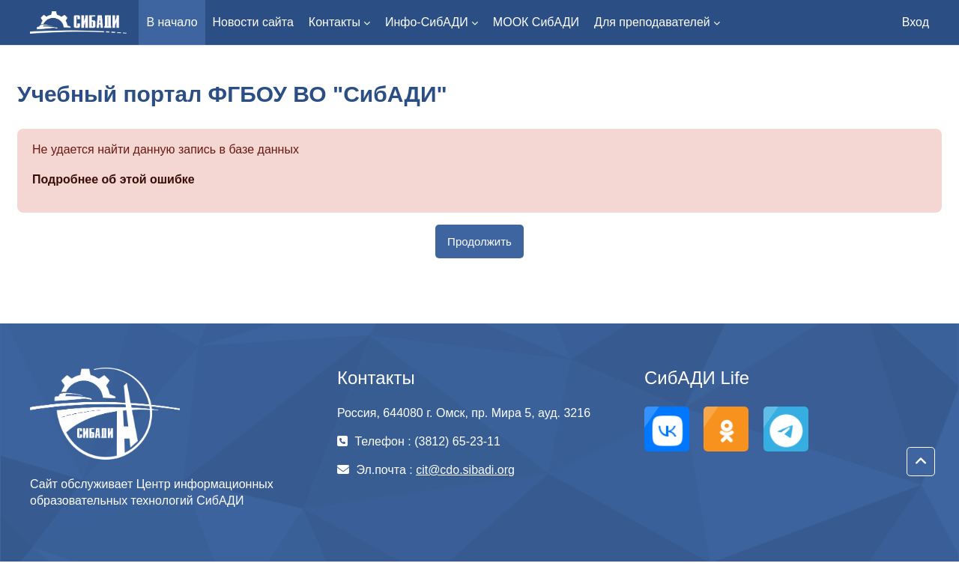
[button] (921, 462)
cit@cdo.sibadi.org (465, 469)
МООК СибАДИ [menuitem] (536, 22)
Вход (915, 22)
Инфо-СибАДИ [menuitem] (426, 22)
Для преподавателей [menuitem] (652, 22)
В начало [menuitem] (171, 22)
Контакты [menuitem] (334, 22)
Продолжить (479, 241)
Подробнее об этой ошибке (113, 179)
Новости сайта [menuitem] (253, 22)
